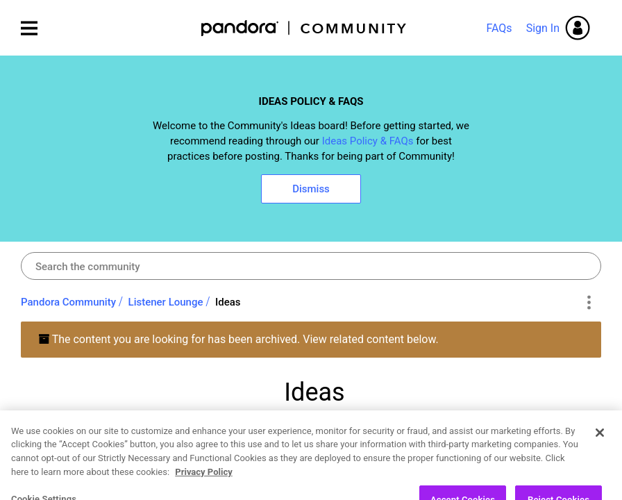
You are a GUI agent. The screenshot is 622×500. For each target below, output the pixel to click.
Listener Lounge (165, 302)
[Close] (600, 464)
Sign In (543, 28)
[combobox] (311, 266)
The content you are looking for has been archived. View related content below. (238, 339)
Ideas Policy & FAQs (368, 141)
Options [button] (588, 303)
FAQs (499, 28)
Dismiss (311, 189)
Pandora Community (304, 28)
